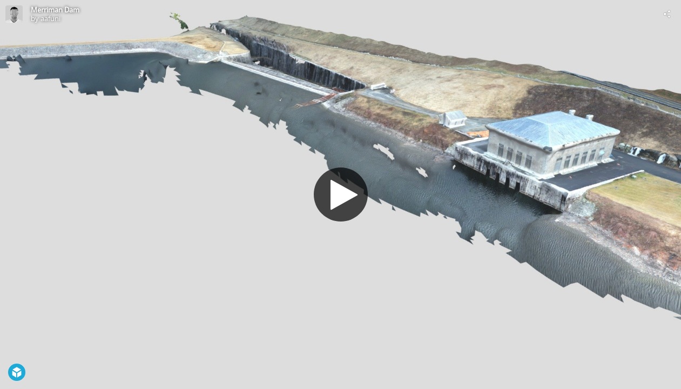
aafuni (50, 18)
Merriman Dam (55, 10)
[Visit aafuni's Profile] (14, 14)
